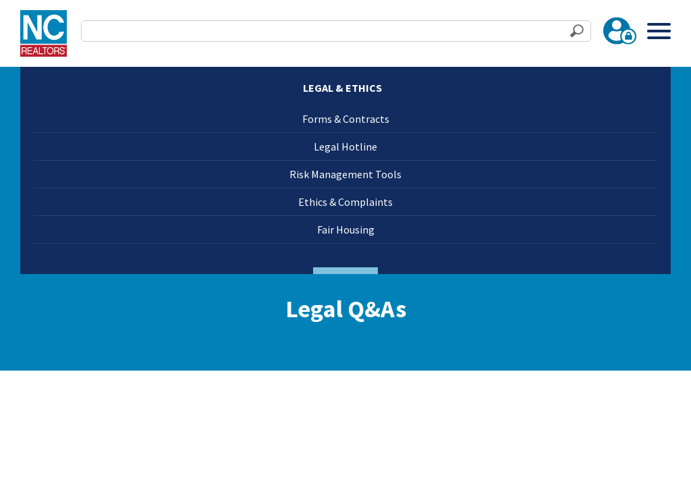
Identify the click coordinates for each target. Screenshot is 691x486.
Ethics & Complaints (345, 202)
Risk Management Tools (345, 174)
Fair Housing (346, 229)
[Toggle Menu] (659, 30)
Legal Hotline (345, 146)
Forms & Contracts (345, 119)
